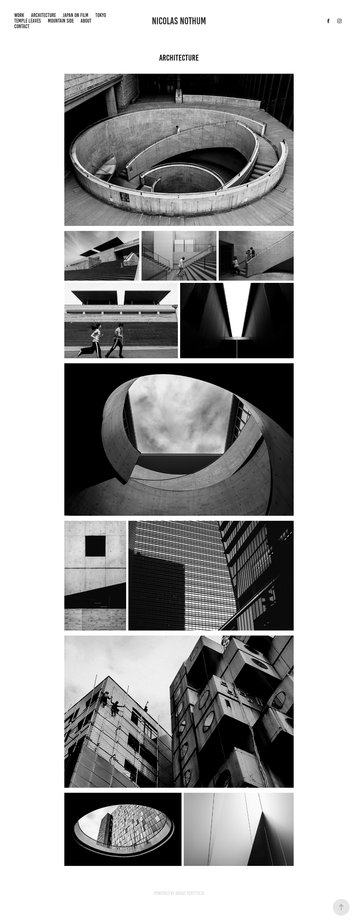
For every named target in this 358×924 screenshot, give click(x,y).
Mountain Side (61, 21)
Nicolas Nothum (179, 21)
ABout (86, 21)
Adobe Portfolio (189, 893)
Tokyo (100, 15)
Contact (21, 26)
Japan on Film (75, 15)
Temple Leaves (27, 21)
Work (19, 15)
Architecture (43, 15)
